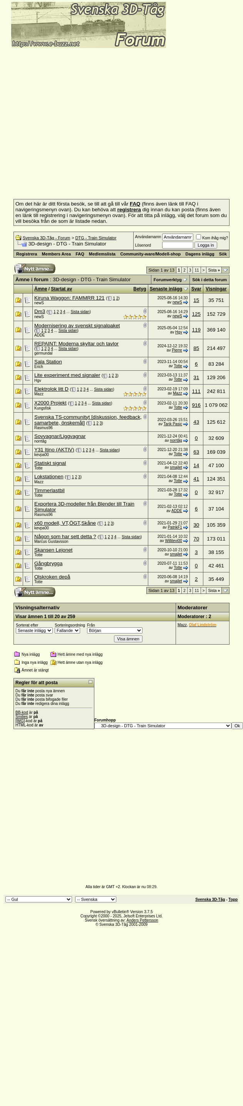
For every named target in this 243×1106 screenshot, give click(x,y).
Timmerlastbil (49, 490)
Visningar (216, 289)
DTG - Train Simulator (95, 237)
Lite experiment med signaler (67, 375)
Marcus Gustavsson (51, 541)
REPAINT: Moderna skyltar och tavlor (76, 344)
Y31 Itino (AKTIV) (54, 450)
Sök (223, 254)
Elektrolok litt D (51, 389)
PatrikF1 (175, 527)
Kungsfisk (42, 408)
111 (196, 391)
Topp (233, 899)
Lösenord (143, 245)
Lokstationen (49, 476)
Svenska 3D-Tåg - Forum (46, 237)
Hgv (178, 332)
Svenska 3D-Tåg (210, 899)
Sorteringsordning (70, 625)
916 (196, 405)
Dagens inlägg (199, 254)
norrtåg (40, 441)
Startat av (61, 289)
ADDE (39, 335)
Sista (214, 270)
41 (196, 479)
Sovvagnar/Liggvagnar (59, 436)
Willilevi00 (173, 541)
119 (196, 330)
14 (196, 465)
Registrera (26, 254)
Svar (196, 289)
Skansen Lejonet (53, 550)
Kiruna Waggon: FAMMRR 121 (69, 298)
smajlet (176, 467)
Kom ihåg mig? (212, 238)
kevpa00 (41, 455)
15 (196, 300)
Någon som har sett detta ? (65, 536)
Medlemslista (102, 254)
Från (91, 625)
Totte (178, 366)
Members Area (56, 254)
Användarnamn (148, 237)
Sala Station (48, 362)
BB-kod (21, 712)
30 (196, 525)
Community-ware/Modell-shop (150, 254)
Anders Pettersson (142, 920)
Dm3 (39, 311)
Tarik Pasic (173, 424)
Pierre (177, 350)
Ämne (40, 289)
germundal (43, 353)
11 (196, 270)
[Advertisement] (72, 121)
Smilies (21, 717)
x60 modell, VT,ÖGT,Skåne (65, 523)
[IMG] (20, 721)
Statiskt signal (50, 463)
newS (39, 303)
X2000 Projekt (50, 403)
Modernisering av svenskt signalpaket (77, 325)
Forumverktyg (168, 279)
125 (196, 314)
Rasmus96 (43, 428)
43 (196, 422)
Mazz (39, 394)
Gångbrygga (48, 563)
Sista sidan (79, 312)
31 (196, 377)
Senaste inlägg (166, 289)
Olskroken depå (52, 577)
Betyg (139, 289)
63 (196, 452)
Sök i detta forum (209, 279)
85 (196, 348)
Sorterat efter (27, 625)
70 (196, 539)
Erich (38, 367)
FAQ (79, 254)
